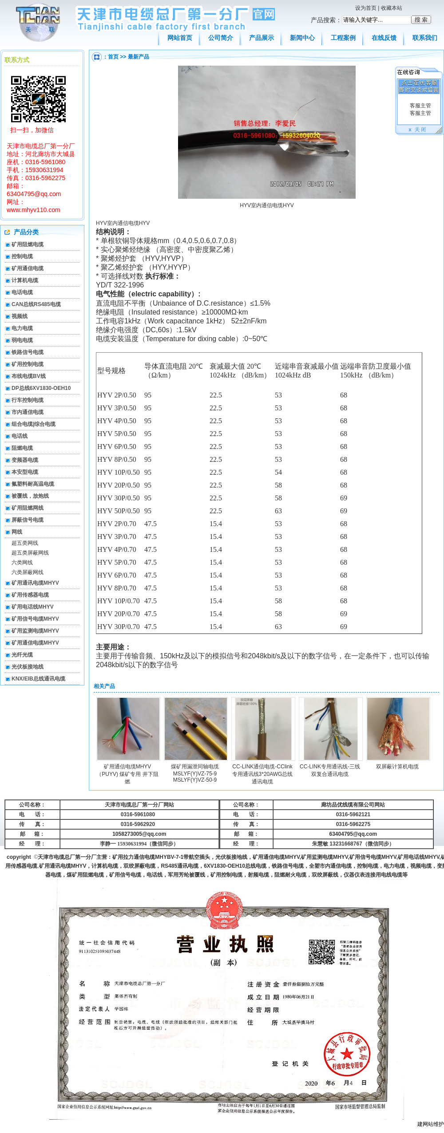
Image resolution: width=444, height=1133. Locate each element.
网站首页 (179, 37)
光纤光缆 (22, 655)
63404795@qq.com (353, 834)
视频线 (20, 316)
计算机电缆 (25, 280)
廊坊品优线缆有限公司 (347, 805)
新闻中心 (302, 37)
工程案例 (343, 37)
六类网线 (22, 562)
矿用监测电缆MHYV (35, 631)
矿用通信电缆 (28, 268)
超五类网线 (25, 543)
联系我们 (424, 37)
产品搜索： (326, 20)
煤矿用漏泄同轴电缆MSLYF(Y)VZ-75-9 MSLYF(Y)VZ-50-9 (195, 773)
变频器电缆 (25, 460)
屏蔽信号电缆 (28, 520)
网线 (17, 532)
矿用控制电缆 (28, 364)
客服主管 (419, 105)
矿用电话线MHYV (33, 607)
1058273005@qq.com (139, 834)
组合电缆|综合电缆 (34, 424)
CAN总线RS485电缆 (36, 304)
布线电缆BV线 (29, 376)
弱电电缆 (22, 340)
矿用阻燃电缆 (28, 244)
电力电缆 (22, 328)
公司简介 (220, 37)
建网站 (425, 1124)
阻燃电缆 (22, 448)
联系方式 (16, 59)
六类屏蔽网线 (28, 572)
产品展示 (261, 37)
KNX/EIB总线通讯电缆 (38, 679)
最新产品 (138, 57)
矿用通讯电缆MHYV (35, 583)
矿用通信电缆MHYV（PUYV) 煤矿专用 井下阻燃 (127, 774)
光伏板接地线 (28, 667)
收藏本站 (391, 8)
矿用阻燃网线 (28, 508)
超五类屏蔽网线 (30, 553)
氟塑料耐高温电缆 (33, 484)
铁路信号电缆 (28, 352)
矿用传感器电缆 (30, 595)
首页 (113, 57)
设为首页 (366, 8)
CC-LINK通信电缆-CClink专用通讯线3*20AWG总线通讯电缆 (262, 774)
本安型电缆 (25, 472)
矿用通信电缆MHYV (35, 643)
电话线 (20, 436)
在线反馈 (384, 37)
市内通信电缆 (28, 412)
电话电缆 (22, 292)
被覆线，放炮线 (30, 496)
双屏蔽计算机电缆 (397, 766)
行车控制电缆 (28, 400)
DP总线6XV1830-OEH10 (41, 388)
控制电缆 (22, 256)
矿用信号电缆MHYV (35, 619)
